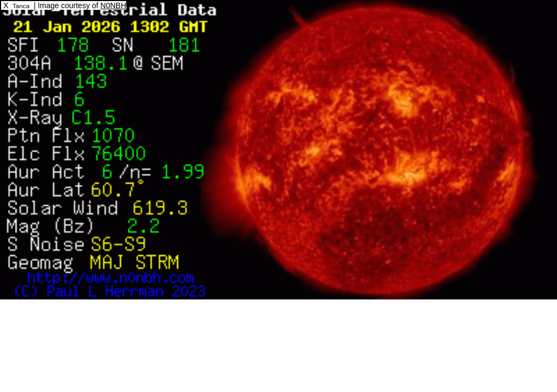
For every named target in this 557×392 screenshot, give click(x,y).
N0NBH (113, 5)
